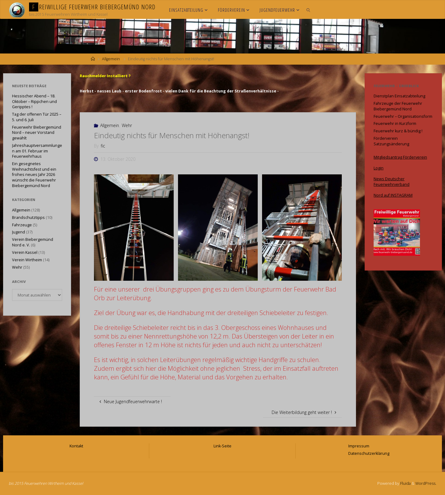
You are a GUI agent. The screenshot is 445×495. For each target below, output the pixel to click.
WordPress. (425, 483)
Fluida (405, 483)
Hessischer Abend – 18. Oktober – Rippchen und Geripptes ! (34, 101)
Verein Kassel (24, 252)
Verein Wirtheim (27, 259)
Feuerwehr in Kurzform (395, 123)
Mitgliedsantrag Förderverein (400, 157)
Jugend (18, 232)
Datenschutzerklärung (368, 453)
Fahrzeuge (22, 225)
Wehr (127, 125)
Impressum (358, 446)
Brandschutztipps (28, 217)
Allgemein (111, 59)
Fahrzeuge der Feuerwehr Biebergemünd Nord (398, 106)
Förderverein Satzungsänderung (391, 141)
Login (379, 168)
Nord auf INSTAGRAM (393, 195)
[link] (309, 9)
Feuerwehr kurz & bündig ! (398, 131)
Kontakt (76, 446)
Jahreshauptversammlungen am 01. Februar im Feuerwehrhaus (37, 151)
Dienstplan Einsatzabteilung (399, 96)
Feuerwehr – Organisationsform (403, 116)
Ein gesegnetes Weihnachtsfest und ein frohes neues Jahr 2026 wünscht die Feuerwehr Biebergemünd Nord (34, 174)
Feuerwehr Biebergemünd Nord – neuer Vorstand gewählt (36, 133)
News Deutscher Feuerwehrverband (391, 181)
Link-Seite (222, 446)
